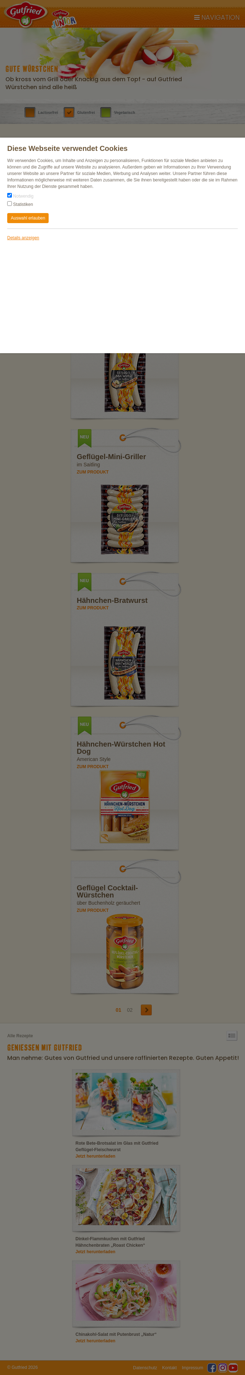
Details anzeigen (23, 237)
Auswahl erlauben (28, 218)
